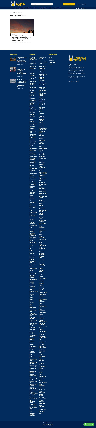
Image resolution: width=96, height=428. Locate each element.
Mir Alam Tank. (42, 154)
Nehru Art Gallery (42, 189)
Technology (41, 342)
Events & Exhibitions (32, 253)
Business (32, 139)
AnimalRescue (33, 88)
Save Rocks (41, 283)
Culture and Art (33, 184)
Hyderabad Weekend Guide (33, 388)
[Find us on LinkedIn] (78, 8)
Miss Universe (42, 156)
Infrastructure (42, 80)
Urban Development (42, 385)
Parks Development (42, 227)
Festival (31, 270)
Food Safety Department (32, 287)
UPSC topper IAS (43, 382)
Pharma (40, 234)
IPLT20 (40, 111)
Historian (32, 349)
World (40, 408)
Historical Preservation (32, 352)
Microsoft (41, 150)
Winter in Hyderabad (41, 401)
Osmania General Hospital (43, 211)
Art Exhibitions (33, 100)
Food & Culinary (33, 279)
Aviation (31, 117)
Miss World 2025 (42, 158)
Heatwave (32, 342)
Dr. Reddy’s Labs (33, 225)
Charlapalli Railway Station (33, 153)
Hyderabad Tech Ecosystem (33, 385)
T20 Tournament (42, 331)
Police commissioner (42, 248)
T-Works (41, 329)
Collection (32, 171)
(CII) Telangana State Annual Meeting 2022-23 (33, 58)
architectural (32, 92)
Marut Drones (42, 140)
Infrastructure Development (42, 85)
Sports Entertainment (42, 310)
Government (32, 329)
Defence (31, 195)
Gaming (31, 299)
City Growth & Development (33, 159)
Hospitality (32, 356)
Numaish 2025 (42, 207)
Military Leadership (41, 152)
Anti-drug (32, 90)
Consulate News (33, 173)
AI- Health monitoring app (33, 79)
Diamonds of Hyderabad (32, 208)
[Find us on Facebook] (85, 8)
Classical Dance (33, 168)
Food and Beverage (32, 282)
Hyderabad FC (33, 366)
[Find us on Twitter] (81, 8)
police (40, 242)
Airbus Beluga (33, 81)
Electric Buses (33, 237)
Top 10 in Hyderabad (41, 360)
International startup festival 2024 (42, 104)
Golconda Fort (33, 327)
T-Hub (40, 327)
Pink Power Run (42, 239)
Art (30, 96)
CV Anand (32, 189)
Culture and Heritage (32, 187)
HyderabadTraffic (33, 398)
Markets (41, 138)
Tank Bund (41, 334)
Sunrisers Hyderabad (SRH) (43, 321)
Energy (31, 240)
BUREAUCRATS (33, 137)
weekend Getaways (41, 395)
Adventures (32, 70)
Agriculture (32, 73)
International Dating (42, 98)
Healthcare (32, 341)
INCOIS (31, 410)
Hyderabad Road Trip (33, 382)
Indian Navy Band (42, 70)
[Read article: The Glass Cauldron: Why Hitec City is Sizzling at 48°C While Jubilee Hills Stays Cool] (13, 69)
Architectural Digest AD (32, 95)
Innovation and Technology (42, 88)
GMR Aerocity (33, 321)
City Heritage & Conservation (33, 162)
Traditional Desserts (41, 364)
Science (40, 285)
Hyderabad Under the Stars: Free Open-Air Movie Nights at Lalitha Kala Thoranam (22, 60)
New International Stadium (43, 197)
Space (13, 34)
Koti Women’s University (42, 124)
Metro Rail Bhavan (43, 148)
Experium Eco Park (33, 262)
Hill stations (32, 348)
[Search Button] (51, 3)
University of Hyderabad (42, 378)
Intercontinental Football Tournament (42, 94)
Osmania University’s (41, 214)
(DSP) (31, 64)
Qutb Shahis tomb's (41, 257)
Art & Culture (32, 98)
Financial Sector (33, 273)
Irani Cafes (41, 113)
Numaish (41, 205)
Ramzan (41, 268)
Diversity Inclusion (32, 220)
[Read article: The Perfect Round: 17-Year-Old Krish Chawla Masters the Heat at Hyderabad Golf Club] (13, 81)
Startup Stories (42, 312)
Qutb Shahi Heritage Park (42, 254)
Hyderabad (32, 357)
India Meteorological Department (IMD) (43, 61)
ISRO (40, 114)
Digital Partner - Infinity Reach (48, 424)
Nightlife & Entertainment (42, 201)
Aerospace (32, 71)
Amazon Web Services (32, 84)
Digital (31, 210)
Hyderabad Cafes (33, 365)
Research (41, 276)
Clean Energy (32, 170)
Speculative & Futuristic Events (42, 306)
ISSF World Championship (42, 117)
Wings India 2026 (42, 398)
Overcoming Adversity (41, 217)
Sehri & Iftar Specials (41, 290)
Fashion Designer (33, 268)
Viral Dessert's (42, 389)
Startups (41, 314)
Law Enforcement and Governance (43, 129)
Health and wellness (32, 339)
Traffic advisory (42, 366)
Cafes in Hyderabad (32, 146)
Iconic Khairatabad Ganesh (32, 401)
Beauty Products (33, 123)
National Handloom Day (42, 188)
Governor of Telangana (32, 331)
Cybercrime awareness (32, 193)
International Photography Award (42, 101)
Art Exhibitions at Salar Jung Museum (33, 103)
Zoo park (41, 413)
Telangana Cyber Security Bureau (42, 347)
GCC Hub (31, 301)
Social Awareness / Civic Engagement (43, 300)
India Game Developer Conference (32, 414)
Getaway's (32, 302)
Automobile (32, 116)
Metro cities (41, 146)
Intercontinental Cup (42, 91)
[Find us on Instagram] (76, 8)
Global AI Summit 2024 (33, 311)
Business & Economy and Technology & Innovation (33, 142)
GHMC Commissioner (33, 307)
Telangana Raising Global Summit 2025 (42, 350)
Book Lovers (32, 130)
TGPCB (40, 352)
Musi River (41, 169)
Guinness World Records (33, 336)
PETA (40, 232)
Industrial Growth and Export (43, 75)
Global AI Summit (33, 309)
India (31, 411)
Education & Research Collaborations (33, 234)
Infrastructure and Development (43, 82)
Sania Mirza (41, 281)
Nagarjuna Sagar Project (42, 179)
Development (32, 202)
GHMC (31, 304)
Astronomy (32, 114)
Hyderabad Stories (49, 422)
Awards (31, 119)
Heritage (31, 344)
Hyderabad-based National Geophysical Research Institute (34, 391)
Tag (14, 12)
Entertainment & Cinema (33, 245)
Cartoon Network (33, 148)
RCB (40, 273)
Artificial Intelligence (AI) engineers (33, 109)
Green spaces (33, 333)
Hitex (31, 354)
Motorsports (42, 162)
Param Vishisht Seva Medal (42, 221)
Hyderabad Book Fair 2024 (33, 363)
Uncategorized (42, 376)
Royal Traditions (42, 278)
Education (32, 231)
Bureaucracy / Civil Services (33, 135)
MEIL (40, 145)
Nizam (40, 203)
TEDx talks (41, 344)
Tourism (41, 361)
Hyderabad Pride (33, 377)
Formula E (32, 289)
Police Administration (42, 245)
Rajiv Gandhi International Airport (42, 265)
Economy (32, 229)
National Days (42, 182)
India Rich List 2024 (42, 64)
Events (31, 250)
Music (40, 170)
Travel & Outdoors (41, 370)
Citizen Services (33, 156)
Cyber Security (33, 190)
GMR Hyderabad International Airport (33, 324)
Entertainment (33, 242)
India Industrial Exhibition (42, 58)
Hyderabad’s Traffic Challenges (32, 396)
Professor (41, 251)
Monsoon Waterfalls (41, 160)
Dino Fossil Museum (32, 217)
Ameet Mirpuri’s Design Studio (33, 87)
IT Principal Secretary (41, 120)
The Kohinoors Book (42, 357)
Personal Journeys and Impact (42, 230)
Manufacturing (42, 137)
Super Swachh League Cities (42, 324)
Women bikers (42, 403)
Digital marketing (33, 212)
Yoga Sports (41, 411)
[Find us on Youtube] (83, 8)
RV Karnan (41, 280)
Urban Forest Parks (42, 388)
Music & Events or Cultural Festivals (43, 173)
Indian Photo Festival (42, 72)
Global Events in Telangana (33, 318)
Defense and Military (32, 200)
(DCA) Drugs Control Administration (33, 62)
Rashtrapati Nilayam (41, 271)
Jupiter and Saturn (19, 12)
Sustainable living (43, 326)
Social (40, 297)
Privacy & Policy (52, 62)
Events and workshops (32, 255)
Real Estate (41, 274)
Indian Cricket (42, 68)
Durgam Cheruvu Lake (33, 228)
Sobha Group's (42, 296)
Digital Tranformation (33, 215)
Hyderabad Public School (33, 379)
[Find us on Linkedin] (71, 81)
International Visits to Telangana (42, 108)
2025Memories (33, 66)
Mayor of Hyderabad (41, 143)
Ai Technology (33, 77)
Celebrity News (33, 150)
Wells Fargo (41, 397)
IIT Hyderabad (33, 404)
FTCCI (31, 292)
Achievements (33, 68)
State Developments (42, 316)
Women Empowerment (42, 406)
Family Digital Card (33, 264)
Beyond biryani (33, 124)
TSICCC (40, 372)
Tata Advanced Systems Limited (42, 337)
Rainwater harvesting (41, 262)
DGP (31, 204)
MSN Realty (41, 164)
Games (31, 297)
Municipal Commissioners (42, 167)
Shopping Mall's (42, 294)
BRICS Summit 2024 (33, 132)
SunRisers (41, 318)
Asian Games (32, 112)
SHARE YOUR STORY (68, 4)
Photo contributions (42, 237)
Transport (41, 368)
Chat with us (88, 424)
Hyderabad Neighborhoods (33, 375)
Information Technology (41, 78)
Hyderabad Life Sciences (33, 372)
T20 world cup (42, 333)
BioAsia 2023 (32, 126)
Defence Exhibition (32, 197)
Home (11, 12)
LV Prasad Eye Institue (42, 132)
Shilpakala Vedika (43, 292)
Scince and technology (41, 287)
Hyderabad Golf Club (33, 369)
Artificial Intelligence (32, 106)
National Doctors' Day (43, 185)
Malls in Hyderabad (41, 135)
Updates (41, 380)
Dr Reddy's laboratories (32, 223)
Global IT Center (33, 320)
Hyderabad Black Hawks (33, 360)
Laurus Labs (41, 126)
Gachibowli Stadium (32, 295)
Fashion (31, 266)
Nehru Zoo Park (42, 191)
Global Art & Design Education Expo (33, 314)
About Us (51, 64)
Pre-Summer (42, 250)
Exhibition (32, 259)
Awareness (32, 121)
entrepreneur (32, 246)
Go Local (51, 58)
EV (30, 248)
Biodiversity (32, 128)
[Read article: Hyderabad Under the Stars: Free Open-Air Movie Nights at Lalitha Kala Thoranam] (13, 59)
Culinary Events (33, 177)
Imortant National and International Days (33, 407)
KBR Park (41, 122)
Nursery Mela (42, 208)
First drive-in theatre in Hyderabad (32, 276)
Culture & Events (33, 182)
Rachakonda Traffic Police (42, 260)
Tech (40, 339)
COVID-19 (32, 175)
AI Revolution (32, 75)
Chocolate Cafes (33, 154)
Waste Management (42, 392)
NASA (40, 180)
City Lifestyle (32, 163)
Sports (40, 307)
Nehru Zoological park (43, 194)
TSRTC (40, 374)
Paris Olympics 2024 (42, 224)
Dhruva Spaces (33, 206)
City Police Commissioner (33, 166)
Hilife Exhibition (33, 346)
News (40, 199)
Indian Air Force (42, 66)
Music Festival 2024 (42, 176)
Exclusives (32, 257)
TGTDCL (41, 354)
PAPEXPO (41, 218)
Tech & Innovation (43, 341)
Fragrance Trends (34, 291)
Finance (31, 272)
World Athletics (42, 409)
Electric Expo (32, 238)
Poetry (40, 240)
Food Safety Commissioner (33, 284)
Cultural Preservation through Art (32, 180)
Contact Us (51, 60)
